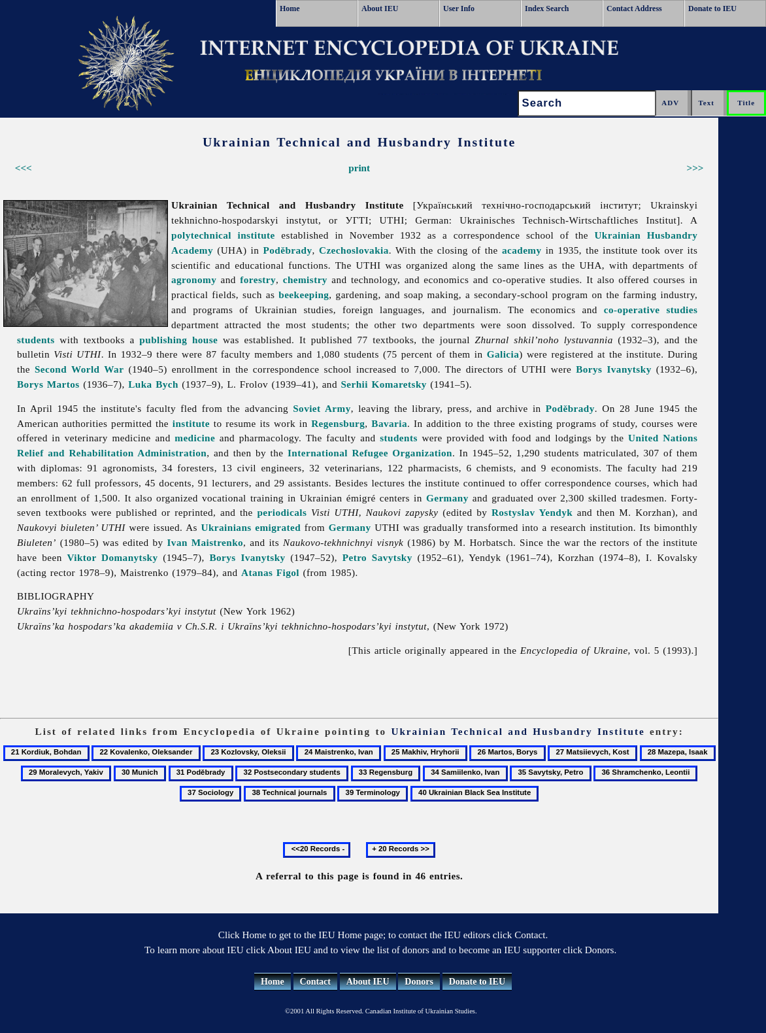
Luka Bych (153, 384)
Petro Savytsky (377, 557)
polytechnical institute (223, 235)
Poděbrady (287, 250)
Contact (315, 982)
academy (522, 250)
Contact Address (634, 8)
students (36, 339)
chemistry (305, 279)
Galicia (503, 354)
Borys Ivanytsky (614, 369)
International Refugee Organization (370, 452)
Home (290, 8)
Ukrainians (226, 527)
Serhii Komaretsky (383, 384)
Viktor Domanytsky (112, 557)
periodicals (282, 512)
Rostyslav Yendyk (532, 512)
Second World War (79, 369)
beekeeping (303, 294)
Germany (447, 497)
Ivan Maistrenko (205, 542)
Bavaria (389, 423)
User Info (459, 8)
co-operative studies (650, 309)
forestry (258, 279)
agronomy (193, 279)
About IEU (379, 8)
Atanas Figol (270, 572)
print (359, 167)
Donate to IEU (712, 8)
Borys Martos (48, 384)
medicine (195, 437)
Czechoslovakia (354, 250)
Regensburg (338, 423)
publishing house (178, 339)
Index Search (547, 8)
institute (191, 423)
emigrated (278, 527)
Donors (419, 982)
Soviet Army (322, 408)
